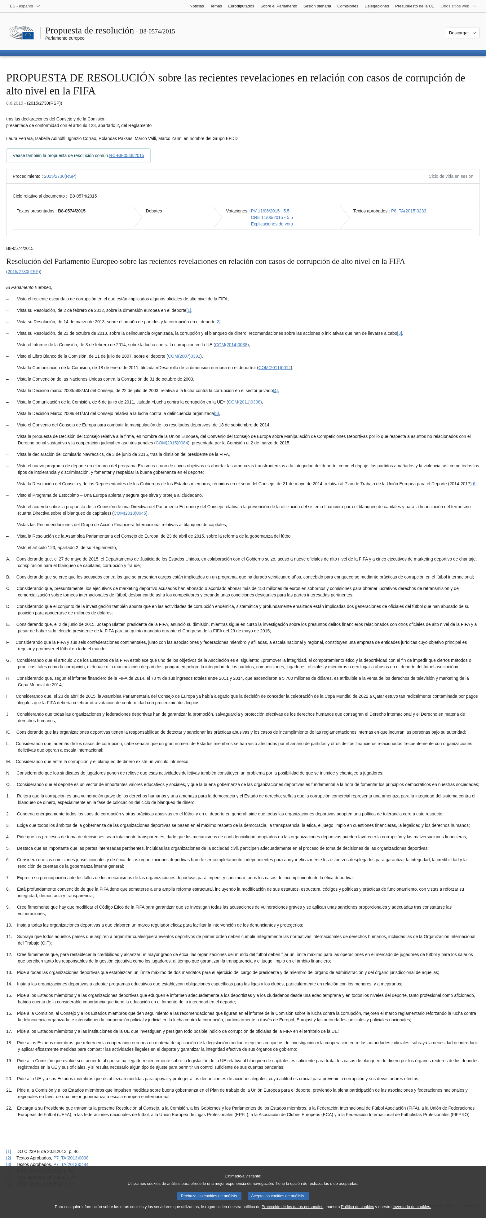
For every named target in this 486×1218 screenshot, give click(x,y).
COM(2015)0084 (172, 442)
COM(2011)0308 (244, 401)
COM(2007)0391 (184, 356)
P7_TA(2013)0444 (70, 1164)
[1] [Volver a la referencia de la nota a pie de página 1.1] (8, 1151)
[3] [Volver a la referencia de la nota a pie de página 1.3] (8, 1164)
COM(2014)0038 (231, 344)
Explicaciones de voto (272, 223)
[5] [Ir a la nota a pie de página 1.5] (216, 413)
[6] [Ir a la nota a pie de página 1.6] (474, 483)
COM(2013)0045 (130, 513)
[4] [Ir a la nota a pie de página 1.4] (275, 390)
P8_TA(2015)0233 (408, 210)
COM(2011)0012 (274, 367)
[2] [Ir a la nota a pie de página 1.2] (217, 321)
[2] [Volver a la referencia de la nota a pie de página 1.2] (8, 1157)
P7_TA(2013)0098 (70, 1157)
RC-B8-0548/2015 (126, 155)
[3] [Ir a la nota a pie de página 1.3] (399, 333)
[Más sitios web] (459, 6)
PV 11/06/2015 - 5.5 (270, 210)
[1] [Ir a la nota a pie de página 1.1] (188, 310)
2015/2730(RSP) (60, 176)
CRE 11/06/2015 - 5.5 (272, 217)
